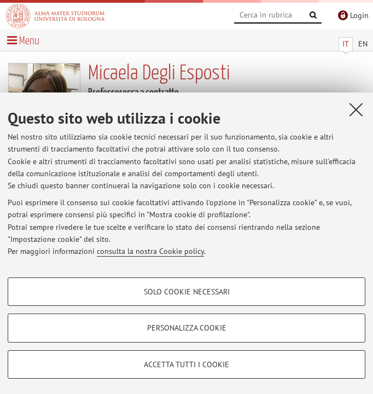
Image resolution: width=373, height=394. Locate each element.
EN (363, 44)
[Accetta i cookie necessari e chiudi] (356, 109)
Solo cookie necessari (187, 292)
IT (345, 44)
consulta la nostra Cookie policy (150, 251)
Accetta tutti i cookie (186, 364)
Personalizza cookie (186, 328)
